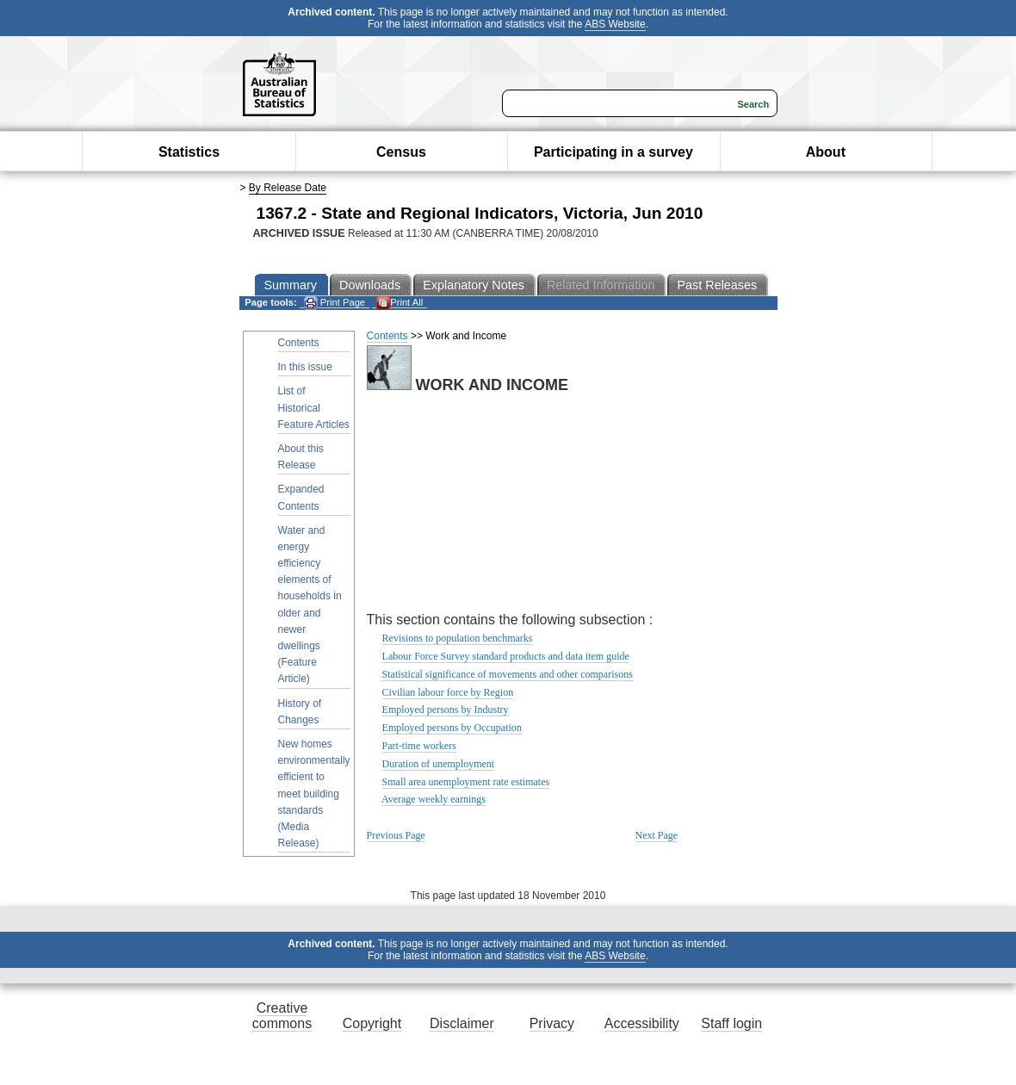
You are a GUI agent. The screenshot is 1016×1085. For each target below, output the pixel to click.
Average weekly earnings (433, 799)
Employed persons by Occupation (452, 728)
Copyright (372, 1023)
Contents (298, 343)
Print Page (334, 302)
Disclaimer (462, 1023)
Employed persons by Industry (445, 710)
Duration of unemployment (438, 764)
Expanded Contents (301, 497)
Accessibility (641, 1023)
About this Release (301, 457)
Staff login (731, 1023)
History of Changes (300, 712)
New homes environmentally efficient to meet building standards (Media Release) (314, 793)
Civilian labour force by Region (448, 692)
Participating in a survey (613, 152)
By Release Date (287, 188)
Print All (399, 302)
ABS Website (615, 24)
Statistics (189, 152)
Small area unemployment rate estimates (466, 782)
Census (401, 152)
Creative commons (282, 1016)
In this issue (305, 367)
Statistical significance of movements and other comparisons (507, 674)
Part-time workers (419, 746)
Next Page (656, 835)
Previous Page (396, 835)
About (826, 152)
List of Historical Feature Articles (314, 407)
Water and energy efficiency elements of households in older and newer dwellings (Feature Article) (310, 604)
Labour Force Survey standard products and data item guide (505, 656)
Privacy (552, 1023)
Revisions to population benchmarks (457, 638)
